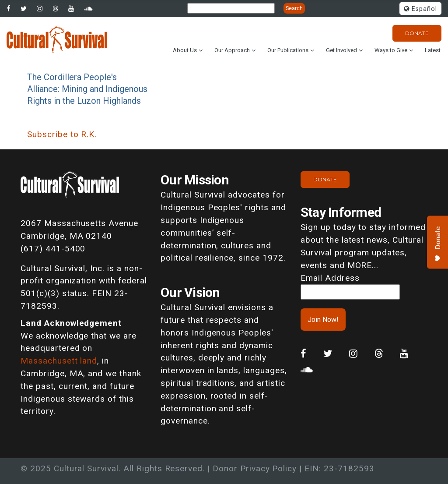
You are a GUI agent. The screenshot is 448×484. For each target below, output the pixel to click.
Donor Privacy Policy (255, 468)
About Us (185, 50)
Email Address (330, 278)
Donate (417, 33)
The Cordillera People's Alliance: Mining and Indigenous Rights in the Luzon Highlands (87, 89)
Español (420, 9)
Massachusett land (59, 361)
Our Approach (232, 50)
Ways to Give (390, 50)
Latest (433, 50)
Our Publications (287, 50)
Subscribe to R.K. (62, 134)
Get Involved (341, 50)
